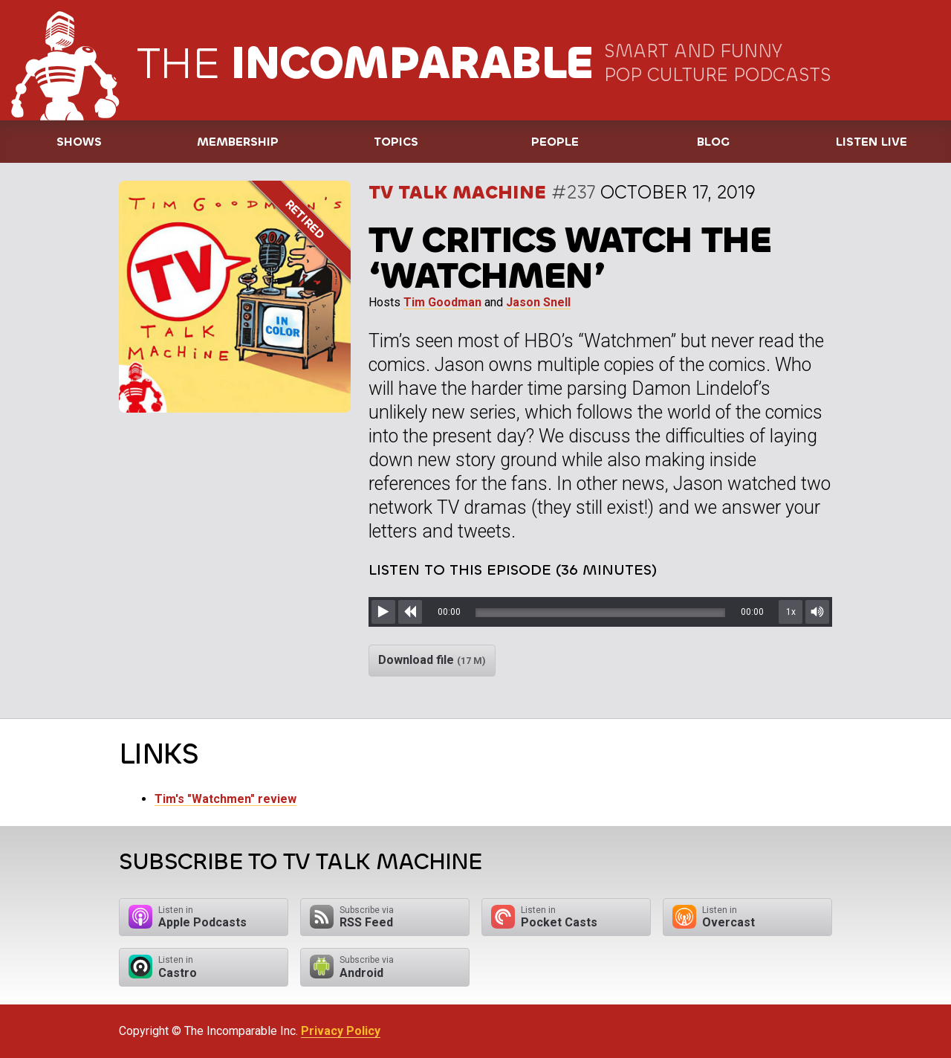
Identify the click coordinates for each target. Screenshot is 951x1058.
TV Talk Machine (457, 192)
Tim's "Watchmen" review (225, 799)
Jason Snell (538, 302)
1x (791, 612)
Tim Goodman (442, 302)
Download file (432, 660)
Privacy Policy (340, 1031)
